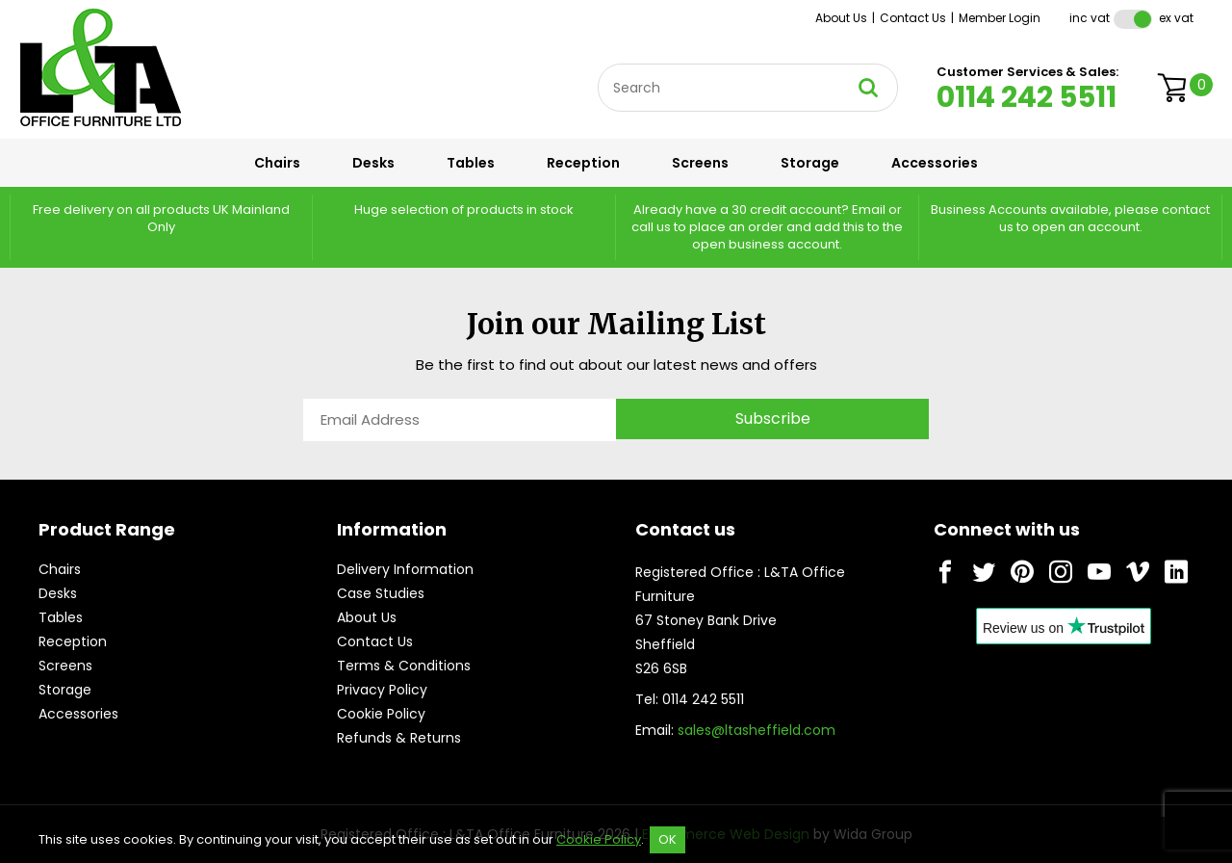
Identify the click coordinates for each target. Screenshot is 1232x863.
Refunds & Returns (399, 737)
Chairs (277, 162)
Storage (810, 162)
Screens (700, 162)
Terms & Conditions (404, 665)
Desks (373, 162)
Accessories (934, 162)
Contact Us (913, 18)
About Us (841, 18)
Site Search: (598, 64)
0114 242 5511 (1026, 97)
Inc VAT (1089, 18)
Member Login (999, 18)
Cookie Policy (381, 713)
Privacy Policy (382, 689)
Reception (583, 162)
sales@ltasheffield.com (756, 730)
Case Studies (380, 593)
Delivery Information (405, 569)
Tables (471, 162)
